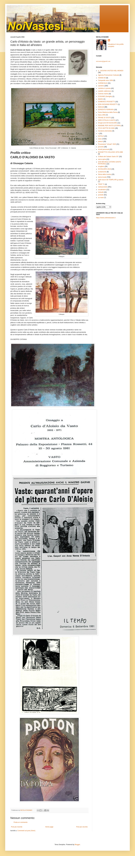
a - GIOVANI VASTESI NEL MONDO (110, 71)
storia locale (102, 177)
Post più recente (16, 827)
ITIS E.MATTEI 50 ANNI (106, 128)
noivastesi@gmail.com (103, 61)
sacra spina (102, 159)
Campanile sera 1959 (105, 80)
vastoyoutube (102, 187)
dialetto (100, 99)
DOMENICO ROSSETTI (106, 102)
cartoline (101, 86)
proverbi (101, 147)
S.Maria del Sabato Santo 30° (108, 156)
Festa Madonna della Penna (107, 112)
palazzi (100, 141)
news (100, 139)
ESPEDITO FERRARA (106, 109)
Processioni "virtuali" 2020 (107, 144)
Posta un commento (21, 822)
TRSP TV (101, 184)
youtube (101, 195)
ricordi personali (103, 149)
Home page (49, 827)
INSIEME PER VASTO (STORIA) (109, 125)
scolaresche (102, 172)
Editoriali (101, 107)
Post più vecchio (82, 827)
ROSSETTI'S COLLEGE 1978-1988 (110, 152)
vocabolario (102, 190)
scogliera (101, 166)
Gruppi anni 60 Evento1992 (107, 123)
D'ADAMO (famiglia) (105, 96)
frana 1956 (101, 115)
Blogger (77, 844)
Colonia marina (103, 94)
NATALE (101, 136)
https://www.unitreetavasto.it (105, 218)
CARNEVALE (102, 83)
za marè (101, 197)
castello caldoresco (104, 91)
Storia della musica (104, 174)
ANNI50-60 (102, 78)
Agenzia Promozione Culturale (108, 75)
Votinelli (100, 192)
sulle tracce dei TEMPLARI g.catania (110, 180)
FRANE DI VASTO (104, 118)
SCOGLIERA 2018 (104, 169)
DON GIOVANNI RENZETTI (107, 104)
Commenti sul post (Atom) (26, 831)
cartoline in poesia (104, 88)
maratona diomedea (105, 131)
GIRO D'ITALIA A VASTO (106, 120)
